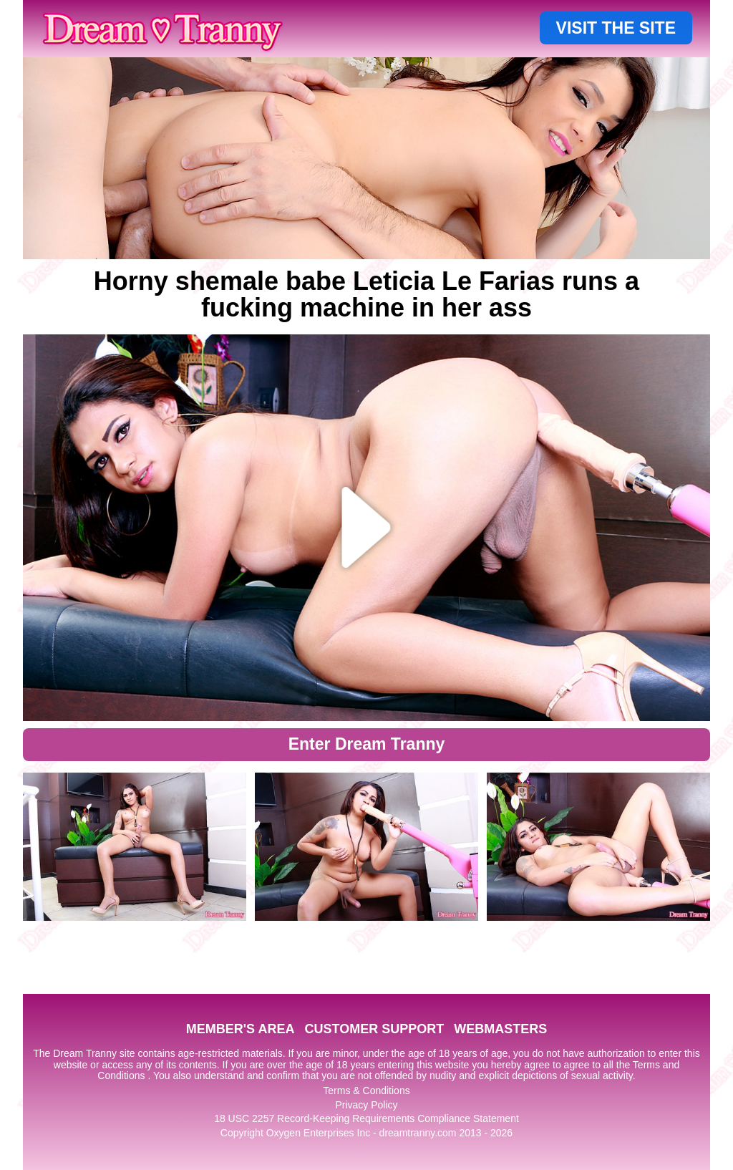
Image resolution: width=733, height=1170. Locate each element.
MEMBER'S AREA (240, 1028)
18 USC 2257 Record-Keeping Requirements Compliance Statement (366, 1118)
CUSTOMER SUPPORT (374, 1028)
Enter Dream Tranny (366, 744)
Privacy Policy (366, 1105)
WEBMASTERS (500, 1028)
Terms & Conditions (366, 1090)
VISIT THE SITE (616, 28)
